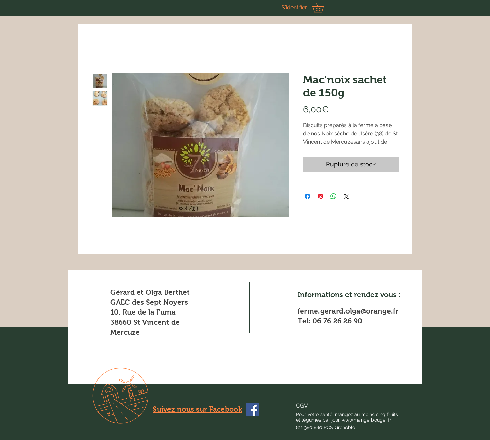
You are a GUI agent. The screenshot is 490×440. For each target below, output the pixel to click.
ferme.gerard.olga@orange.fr (348, 311)
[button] (322, 7)
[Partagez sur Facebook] (307, 196)
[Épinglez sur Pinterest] (320, 196)
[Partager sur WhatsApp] (333, 196)
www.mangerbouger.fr (366, 420)
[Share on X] (346, 196)
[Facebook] (252, 409)
